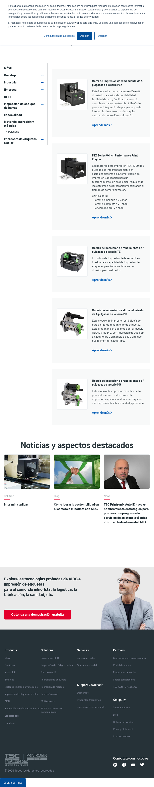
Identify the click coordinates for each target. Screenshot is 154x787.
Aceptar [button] (84, 36)
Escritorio (10, 665)
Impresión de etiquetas (53, 680)
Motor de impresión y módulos (19, 124)
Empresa (10, 89)
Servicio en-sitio (86, 658)
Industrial (10, 82)
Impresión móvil (49, 694)
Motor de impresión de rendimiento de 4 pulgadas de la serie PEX (117, 82)
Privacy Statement (123, 729)
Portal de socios (122, 665)
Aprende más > (102, 125)
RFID (7, 97)
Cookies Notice (121, 736)
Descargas (83, 693)
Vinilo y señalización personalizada (52, 710)
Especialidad (13, 115)
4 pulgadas (12, 131)
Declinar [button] (102, 36)
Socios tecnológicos (124, 680)
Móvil (8, 68)
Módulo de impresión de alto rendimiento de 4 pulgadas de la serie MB (118, 312)
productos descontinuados (91, 707)
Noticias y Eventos (123, 722)
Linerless (9, 723)
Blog (115, 715)
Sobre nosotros (121, 708)
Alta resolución (49, 672)
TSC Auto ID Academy (125, 687)
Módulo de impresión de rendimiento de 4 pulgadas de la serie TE (118, 249)
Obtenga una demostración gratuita (39, 614)
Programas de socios (124, 672)
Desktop (10, 75)
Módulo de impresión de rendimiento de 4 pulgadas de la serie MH (118, 382)
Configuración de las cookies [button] (59, 36)
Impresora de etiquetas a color (20, 141)
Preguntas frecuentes (89, 700)
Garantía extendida (87, 665)
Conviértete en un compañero (129, 658)
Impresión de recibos (52, 687)
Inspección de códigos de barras (19, 106)
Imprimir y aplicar (16, 504)
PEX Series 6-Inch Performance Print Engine (115, 157)
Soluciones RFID (50, 658)
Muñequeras (48, 701)
